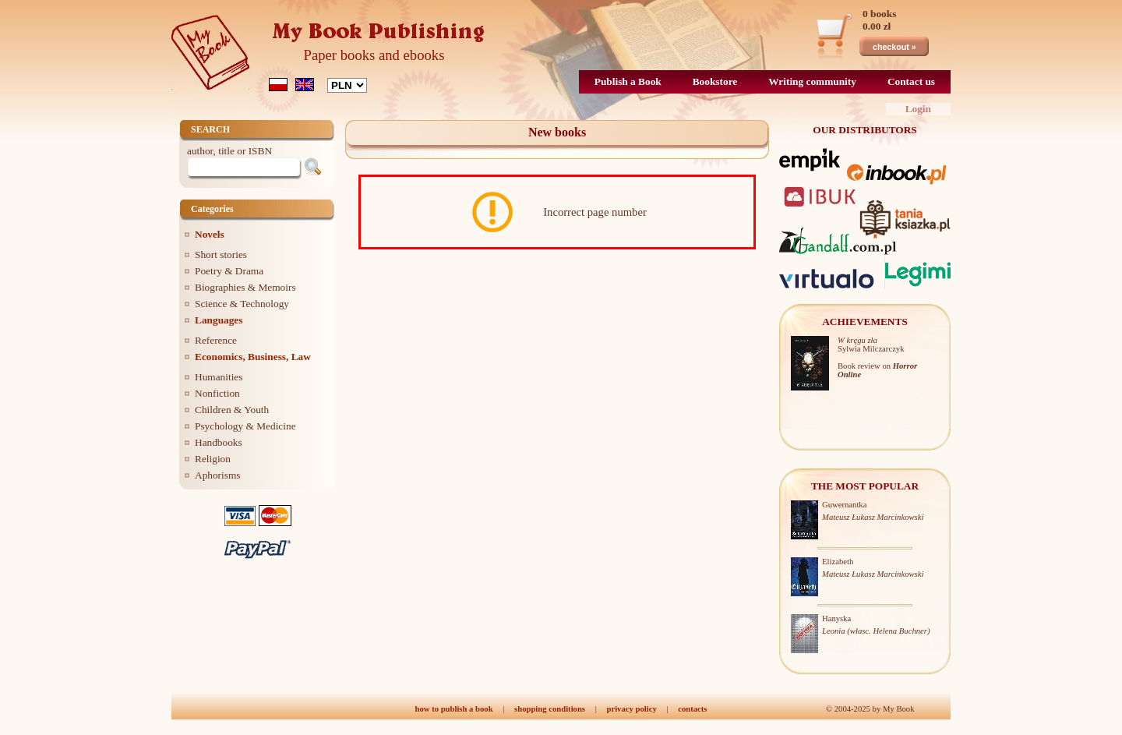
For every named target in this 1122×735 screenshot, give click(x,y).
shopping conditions (549, 709)
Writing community (812, 81)
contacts (692, 709)
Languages (218, 320)
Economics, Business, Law (253, 356)
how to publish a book (454, 709)
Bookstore (715, 81)
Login (918, 109)
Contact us (911, 81)
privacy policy (631, 709)
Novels (209, 234)
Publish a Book (628, 81)
